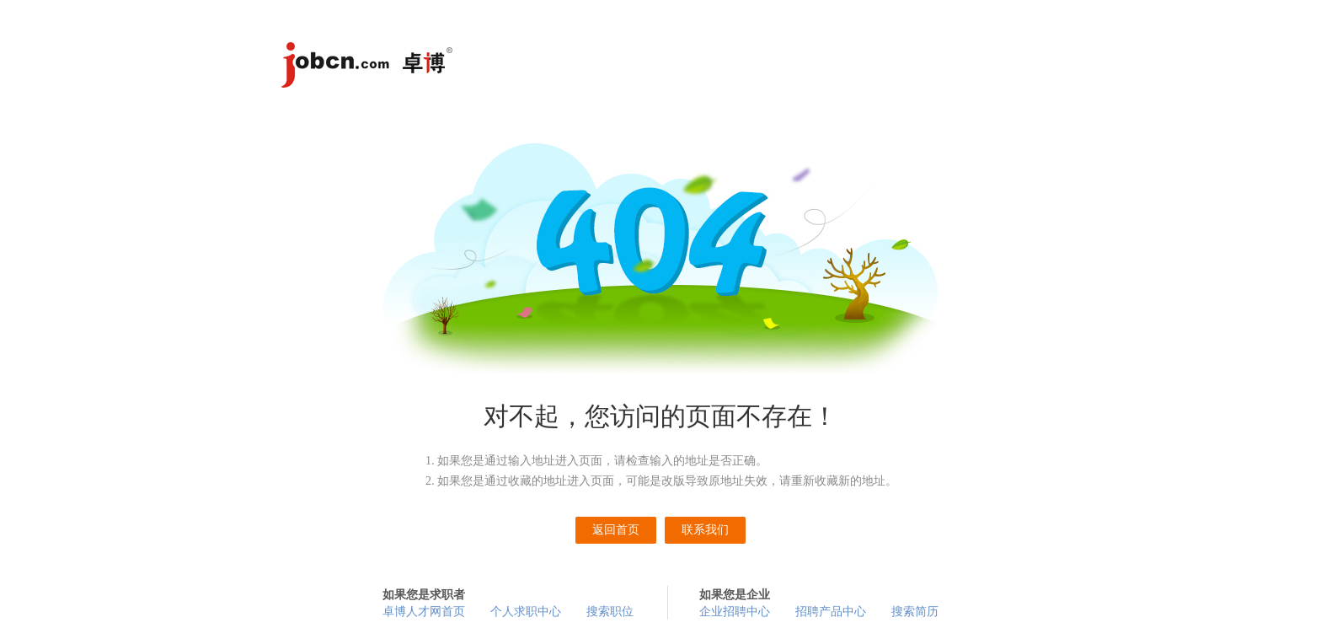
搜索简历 (915, 611)
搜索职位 (610, 611)
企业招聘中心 (734, 611)
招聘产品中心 (830, 611)
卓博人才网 (369, 67)
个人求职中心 (525, 611)
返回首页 (615, 529)
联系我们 (705, 529)
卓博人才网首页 (423, 611)
